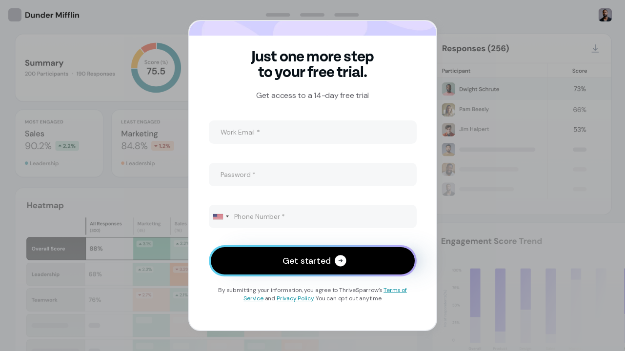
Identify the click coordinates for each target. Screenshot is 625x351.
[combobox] (220, 216)
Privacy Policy (295, 298)
